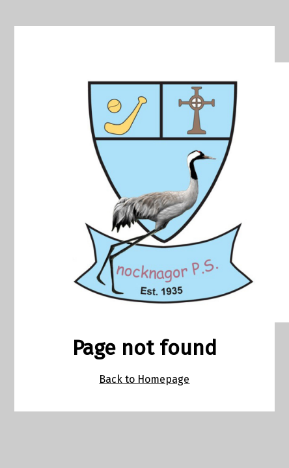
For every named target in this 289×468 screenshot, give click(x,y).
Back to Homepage (144, 379)
